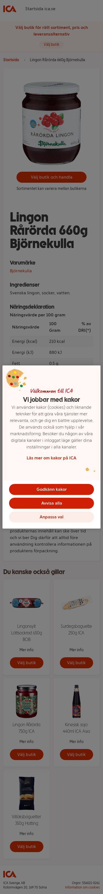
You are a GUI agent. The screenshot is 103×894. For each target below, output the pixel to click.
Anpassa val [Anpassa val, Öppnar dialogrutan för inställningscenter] (51, 516)
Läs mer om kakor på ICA (51, 458)
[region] (51, 447)
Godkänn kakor (52, 489)
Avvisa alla (51, 503)
